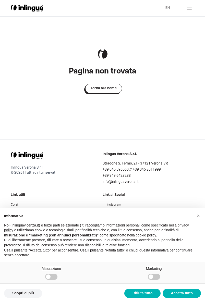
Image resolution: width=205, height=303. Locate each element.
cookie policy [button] (146, 235)
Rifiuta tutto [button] (142, 293)
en (167, 8)
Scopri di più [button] (23, 293)
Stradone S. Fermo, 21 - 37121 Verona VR (135, 163)
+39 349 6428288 (117, 175)
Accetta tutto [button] (182, 293)
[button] (198, 216)
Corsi (14, 204)
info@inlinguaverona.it (121, 181)
